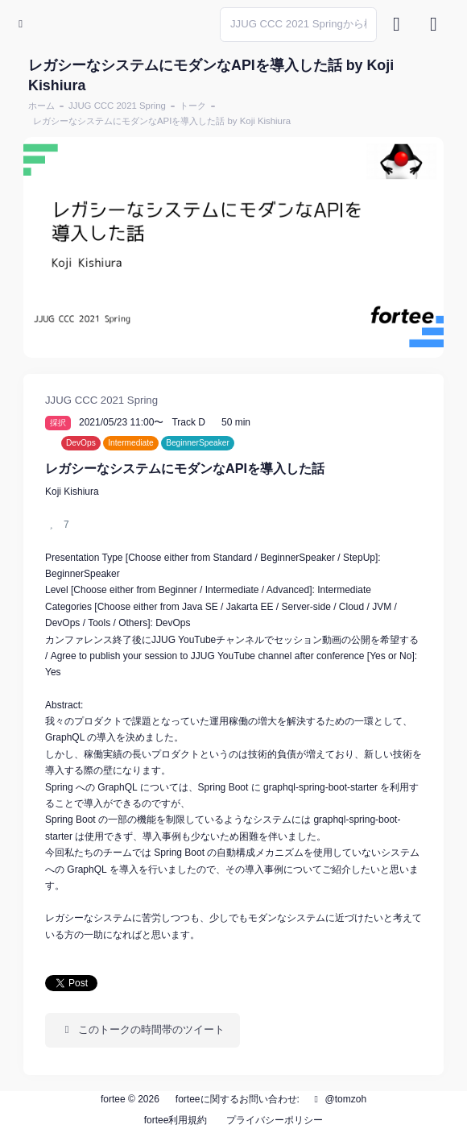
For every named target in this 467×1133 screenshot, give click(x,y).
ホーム (41, 105)
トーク (193, 105)
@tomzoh (338, 1099)
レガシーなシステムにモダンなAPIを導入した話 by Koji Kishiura (162, 121)
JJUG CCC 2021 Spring (117, 105)
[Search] (298, 24)
